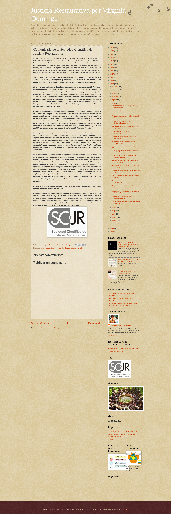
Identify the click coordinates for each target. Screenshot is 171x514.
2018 (112, 71)
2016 (112, 77)
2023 (112, 54)
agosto (114, 100)
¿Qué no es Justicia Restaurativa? (123, 147)
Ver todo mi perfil (114, 336)
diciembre (115, 87)
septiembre (116, 96)
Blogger (125, 509)
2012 (112, 231)
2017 (112, 74)
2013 (112, 228)
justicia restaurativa (47, 248)
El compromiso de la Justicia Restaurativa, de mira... (121, 122)
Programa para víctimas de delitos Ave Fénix (123, 348)
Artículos (111, 439)
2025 (112, 48)
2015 (112, 80)
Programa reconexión (115, 351)
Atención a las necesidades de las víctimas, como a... (123, 142)
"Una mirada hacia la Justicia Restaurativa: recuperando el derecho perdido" (122, 304)
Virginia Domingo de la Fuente (121, 325)
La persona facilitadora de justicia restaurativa (126, 272)
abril (114, 214)
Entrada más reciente (41, 323)
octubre (115, 93)
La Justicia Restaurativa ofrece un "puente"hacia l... (123, 197)
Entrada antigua (95, 323)
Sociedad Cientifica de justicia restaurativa (69, 248)
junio (114, 207)
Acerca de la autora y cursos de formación (122, 431)
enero (114, 224)
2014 (112, 84)
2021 (112, 61)
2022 (112, 57)
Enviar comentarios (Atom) (50, 328)
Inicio (69, 323)
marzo (114, 217)
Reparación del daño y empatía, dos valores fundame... (124, 156)
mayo (114, 211)
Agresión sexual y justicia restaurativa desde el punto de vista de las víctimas (128, 244)
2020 (112, 64)
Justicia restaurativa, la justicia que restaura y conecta (128, 260)
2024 (112, 51)
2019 (112, 67)
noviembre (116, 90)
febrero (114, 220)
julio (113, 103)
